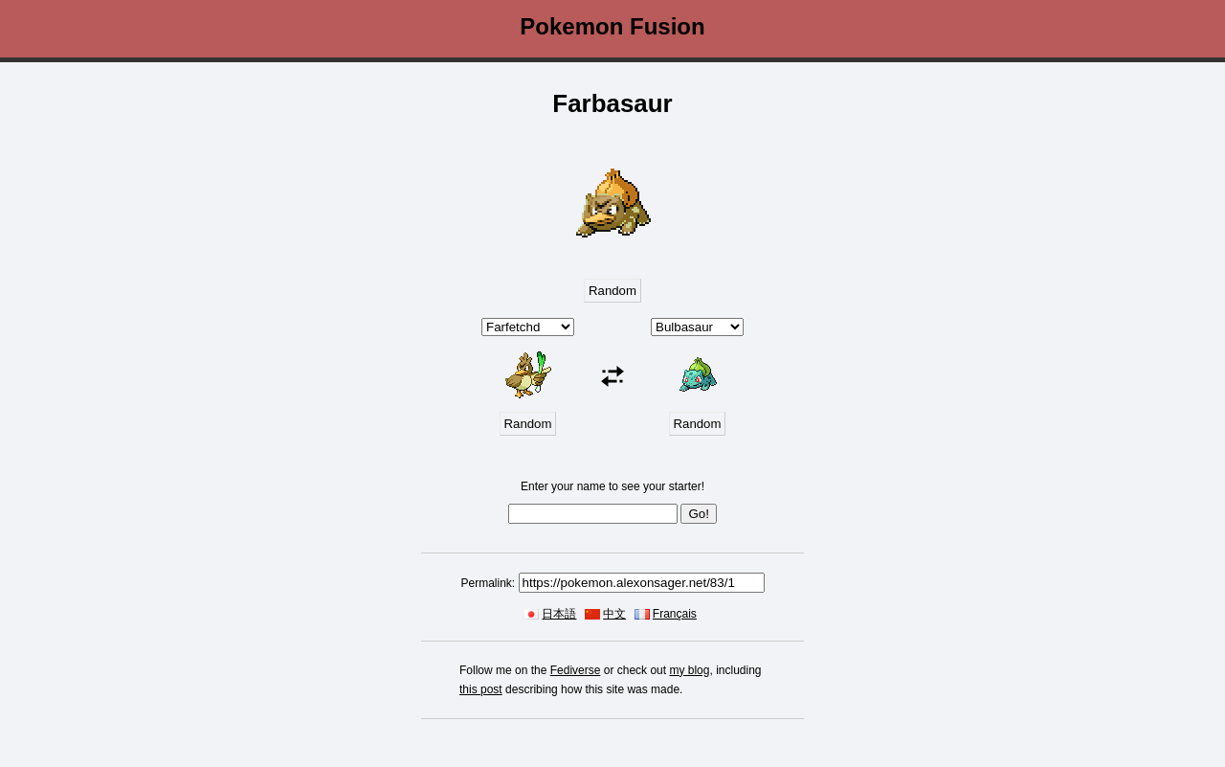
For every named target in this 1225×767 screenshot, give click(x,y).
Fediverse (575, 670)
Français (675, 613)
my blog (689, 670)
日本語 (559, 613)
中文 (614, 613)
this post (480, 689)
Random (612, 290)
